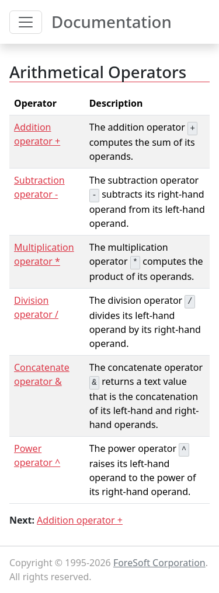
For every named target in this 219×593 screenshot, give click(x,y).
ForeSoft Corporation (159, 562)
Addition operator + (80, 520)
